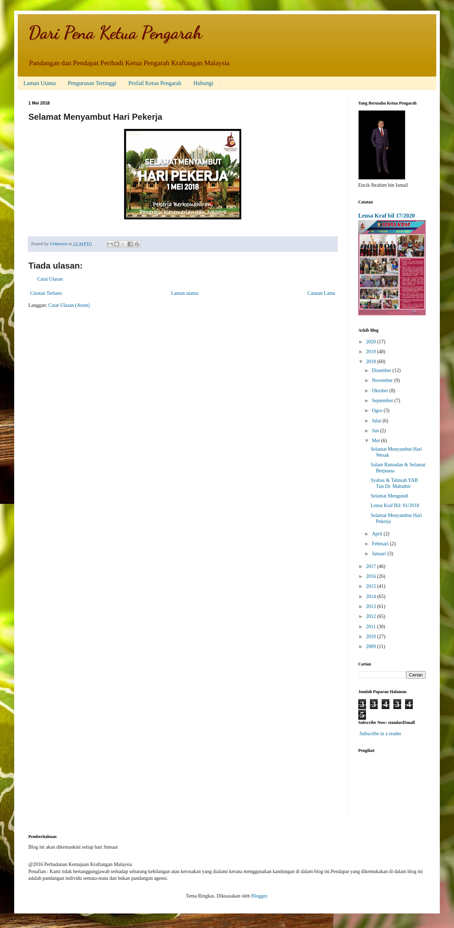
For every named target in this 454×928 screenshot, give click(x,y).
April (377, 533)
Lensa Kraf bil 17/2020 (386, 215)
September (383, 400)
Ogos (377, 410)
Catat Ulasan (50, 279)
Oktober (380, 390)
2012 (371, 616)
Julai (377, 420)
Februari (381, 543)
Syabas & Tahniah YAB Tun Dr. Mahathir (394, 483)
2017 (371, 566)
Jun (376, 430)
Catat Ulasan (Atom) (69, 305)
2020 (371, 341)
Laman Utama (39, 83)
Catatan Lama (321, 293)
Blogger (259, 896)
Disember (382, 370)
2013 (371, 606)
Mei (376, 440)
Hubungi (203, 83)
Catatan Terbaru (46, 293)
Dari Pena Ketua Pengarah (115, 32)
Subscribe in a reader (381, 733)
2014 (371, 596)
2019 (371, 351)
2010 (371, 636)
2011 (371, 626)
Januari (379, 553)
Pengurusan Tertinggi (92, 83)
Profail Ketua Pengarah (154, 83)
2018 (371, 361)
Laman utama (184, 293)
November (383, 380)
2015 (371, 586)
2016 (371, 576)
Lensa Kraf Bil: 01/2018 (395, 505)
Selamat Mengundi (389, 496)
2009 (371, 646)
